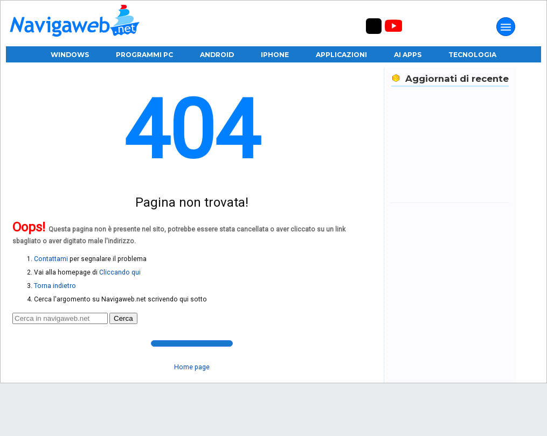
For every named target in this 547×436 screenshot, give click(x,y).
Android (217, 55)
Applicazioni (341, 55)
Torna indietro (55, 286)
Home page (192, 367)
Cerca (123, 318)
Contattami (51, 259)
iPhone (275, 55)
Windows (70, 55)
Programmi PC (144, 55)
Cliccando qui (120, 272)
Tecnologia (472, 55)
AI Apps (407, 55)
